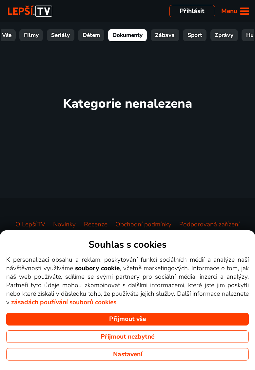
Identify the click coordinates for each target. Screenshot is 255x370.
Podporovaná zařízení (209, 224)
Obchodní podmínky (143, 224)
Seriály (70, 35)
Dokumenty (137, 35)
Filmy (40, 35)
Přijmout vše (127, 319)
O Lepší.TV (30, 224)
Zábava (174, 35)
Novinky (64, 224)
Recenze (96, 224)
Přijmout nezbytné (127, 336)
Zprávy (233, 35)
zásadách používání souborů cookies (63, 302)
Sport (204, 35)
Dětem (100, 35)
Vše (16, 35)
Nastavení (127, 354)
